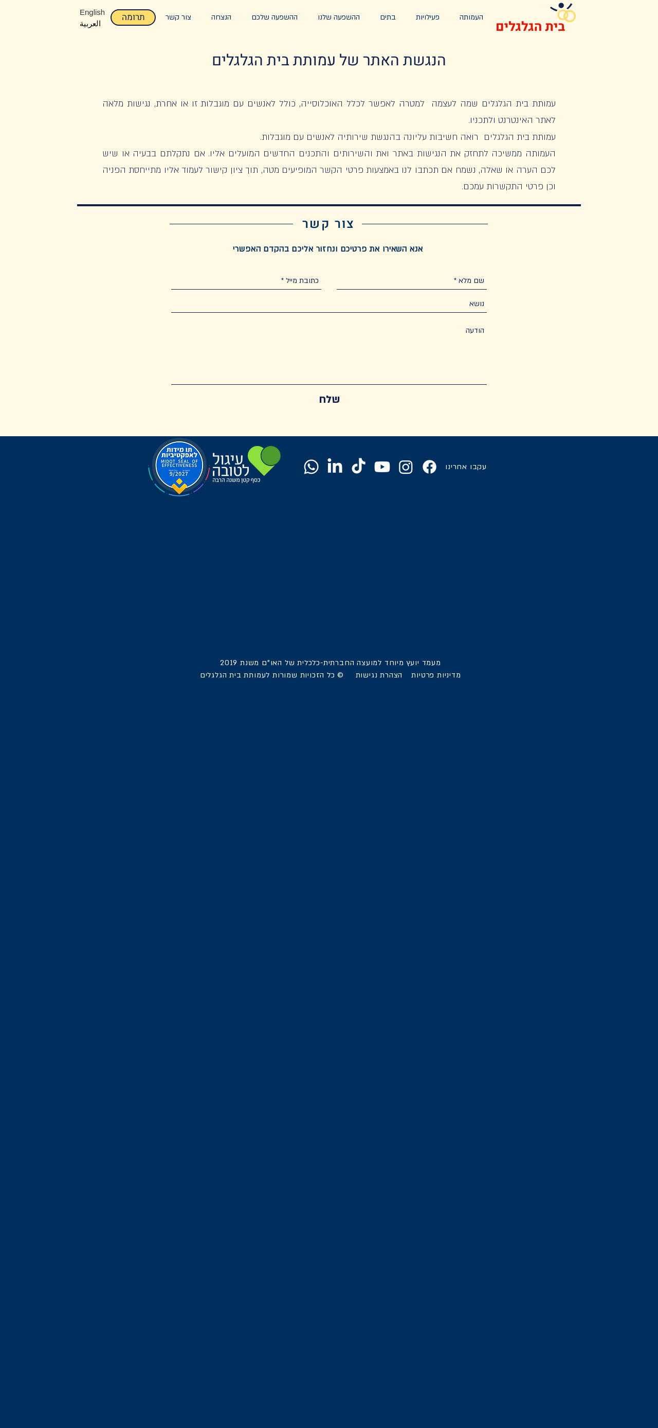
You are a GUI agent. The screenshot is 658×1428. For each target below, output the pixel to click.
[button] (338, 17)
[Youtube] (382, 467)
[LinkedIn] (335, 467)
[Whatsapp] (311, 467)
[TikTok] (359, 467)
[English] (94, 12)
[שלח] (329, 399)
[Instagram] (406, 467)
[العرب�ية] (94, 23)
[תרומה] (133, 17)
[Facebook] (429, 467)
